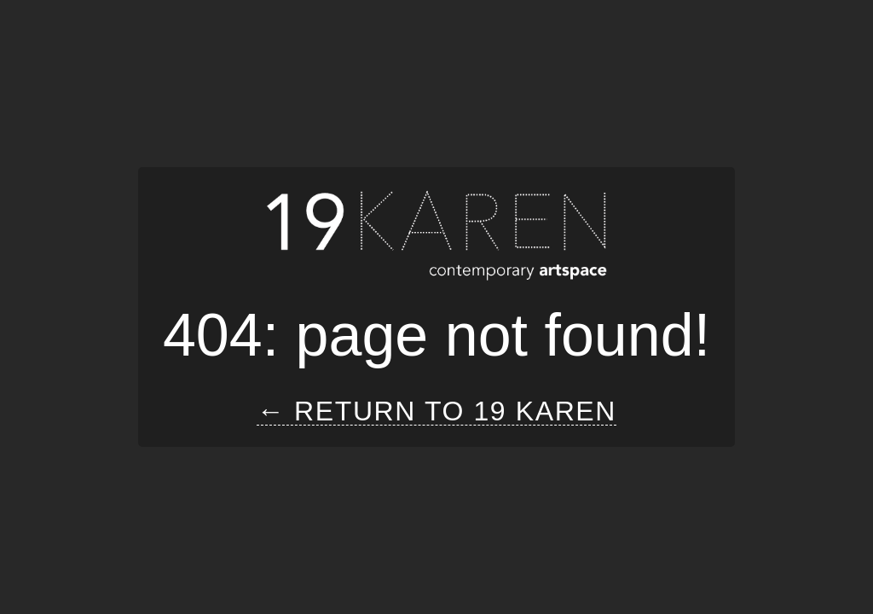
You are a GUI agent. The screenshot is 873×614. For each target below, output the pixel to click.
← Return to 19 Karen (436, 411)
